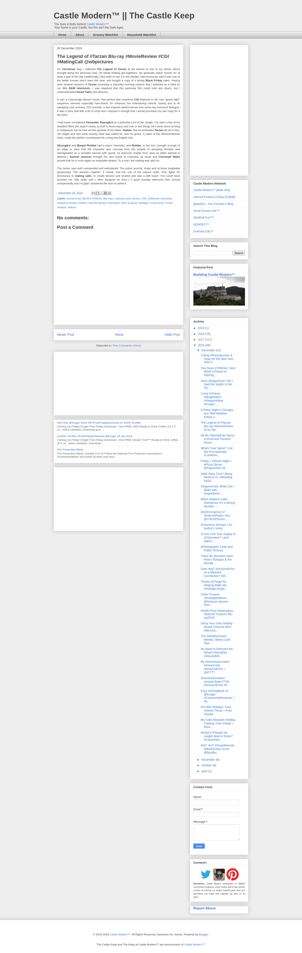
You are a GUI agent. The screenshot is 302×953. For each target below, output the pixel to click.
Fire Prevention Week (70, 449)
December (208, 350)
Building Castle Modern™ (214, 274)
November (208, 759)
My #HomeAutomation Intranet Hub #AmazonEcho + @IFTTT (215, 667)
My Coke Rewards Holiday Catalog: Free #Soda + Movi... (218, 723)
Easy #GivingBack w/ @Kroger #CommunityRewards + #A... (217, 696)
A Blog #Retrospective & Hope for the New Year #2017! (217, 359)
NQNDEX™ (201, 224)
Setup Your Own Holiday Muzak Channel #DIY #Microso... (217, 627)
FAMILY (82, 202)
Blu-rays (108, 198)
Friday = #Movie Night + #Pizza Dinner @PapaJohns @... (216, 464)
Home (62, 34)
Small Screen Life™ (206, 210)
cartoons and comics (127, 198)
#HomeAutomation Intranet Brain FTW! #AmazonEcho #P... (215, 681)
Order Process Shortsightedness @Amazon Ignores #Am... (214, 600)
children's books (67, 202)
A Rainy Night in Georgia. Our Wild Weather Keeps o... (217, 413)
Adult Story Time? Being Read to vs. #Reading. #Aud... (217, 477)
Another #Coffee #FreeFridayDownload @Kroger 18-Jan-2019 (94, 436)
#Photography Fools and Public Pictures (217, 548)
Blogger (203, 934)
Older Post (172, 334)
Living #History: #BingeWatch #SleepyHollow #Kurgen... (212, 399)
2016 (201, 345)
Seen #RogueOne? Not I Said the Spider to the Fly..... (217, 384)
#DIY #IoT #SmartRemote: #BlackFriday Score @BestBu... (218, 749)
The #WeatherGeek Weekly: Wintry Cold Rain (215, 639)
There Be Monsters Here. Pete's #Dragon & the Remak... (217, 559)
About (80, 34)
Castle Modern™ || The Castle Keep (124, 15)
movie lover (157, 202)
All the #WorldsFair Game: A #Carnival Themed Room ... (218, 439)
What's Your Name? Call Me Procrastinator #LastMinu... (216, 452)
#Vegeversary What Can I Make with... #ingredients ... (217, 490)
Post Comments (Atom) (127, 345)
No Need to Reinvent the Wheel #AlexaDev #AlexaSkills (217, 652)
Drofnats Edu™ (203, 231)
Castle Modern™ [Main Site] (211, 190)
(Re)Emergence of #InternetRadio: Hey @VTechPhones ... (215, 515)
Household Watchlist (141, 34)
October (207, 765)
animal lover (74, 198)
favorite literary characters (104, 202)
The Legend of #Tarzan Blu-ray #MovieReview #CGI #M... (217, 426)
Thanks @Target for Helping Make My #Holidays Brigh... (214, 585)
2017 (201, 339)
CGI (143, 198)
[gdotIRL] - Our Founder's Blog (213, 204)
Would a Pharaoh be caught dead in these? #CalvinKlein (217, 736)
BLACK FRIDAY (92, 198)
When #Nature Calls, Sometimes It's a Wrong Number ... (218, 502)
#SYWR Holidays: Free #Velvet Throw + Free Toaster (216, 710)
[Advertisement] (118, 382)
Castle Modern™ (98, 24)
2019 (201, 328)
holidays (144, 202)
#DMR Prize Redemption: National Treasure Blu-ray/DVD (217, 614)
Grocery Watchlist (105, 34)
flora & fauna (129, 202)
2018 (201, 334)
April (204, 771)
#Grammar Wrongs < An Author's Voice (216, 526)
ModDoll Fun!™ (203, 217)
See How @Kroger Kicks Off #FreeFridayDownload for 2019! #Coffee (99, 422)
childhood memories (160, 198)
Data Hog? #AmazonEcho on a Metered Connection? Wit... (218, 572)
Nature (72, 207)
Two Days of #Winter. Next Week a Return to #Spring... (218, 371)
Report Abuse (204, 908)
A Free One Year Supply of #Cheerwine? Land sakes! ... (218, 537)
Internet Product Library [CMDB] (214, 197)
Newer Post (65, 334)
